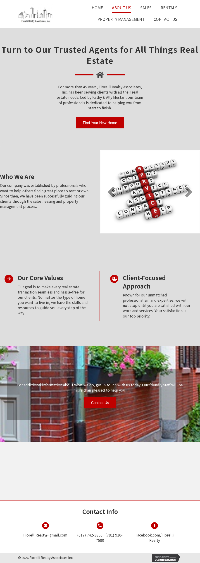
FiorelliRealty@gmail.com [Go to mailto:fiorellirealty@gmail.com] (45, 535)
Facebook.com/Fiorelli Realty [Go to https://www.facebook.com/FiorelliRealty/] (155, 537)
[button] (100, 122)
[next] (188, 192)
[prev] (111, 192)
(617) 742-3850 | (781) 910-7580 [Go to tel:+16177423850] (100, 537)
